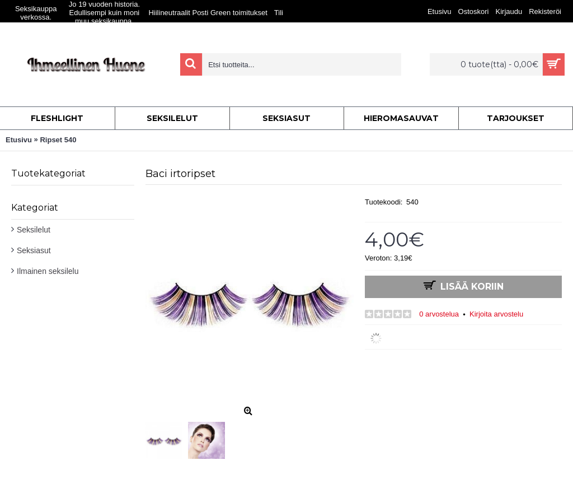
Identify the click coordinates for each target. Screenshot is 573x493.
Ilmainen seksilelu (48, 271)
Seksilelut (33, 229)
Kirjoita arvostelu (496, 314)
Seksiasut (34, 250)
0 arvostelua (439, 314)
